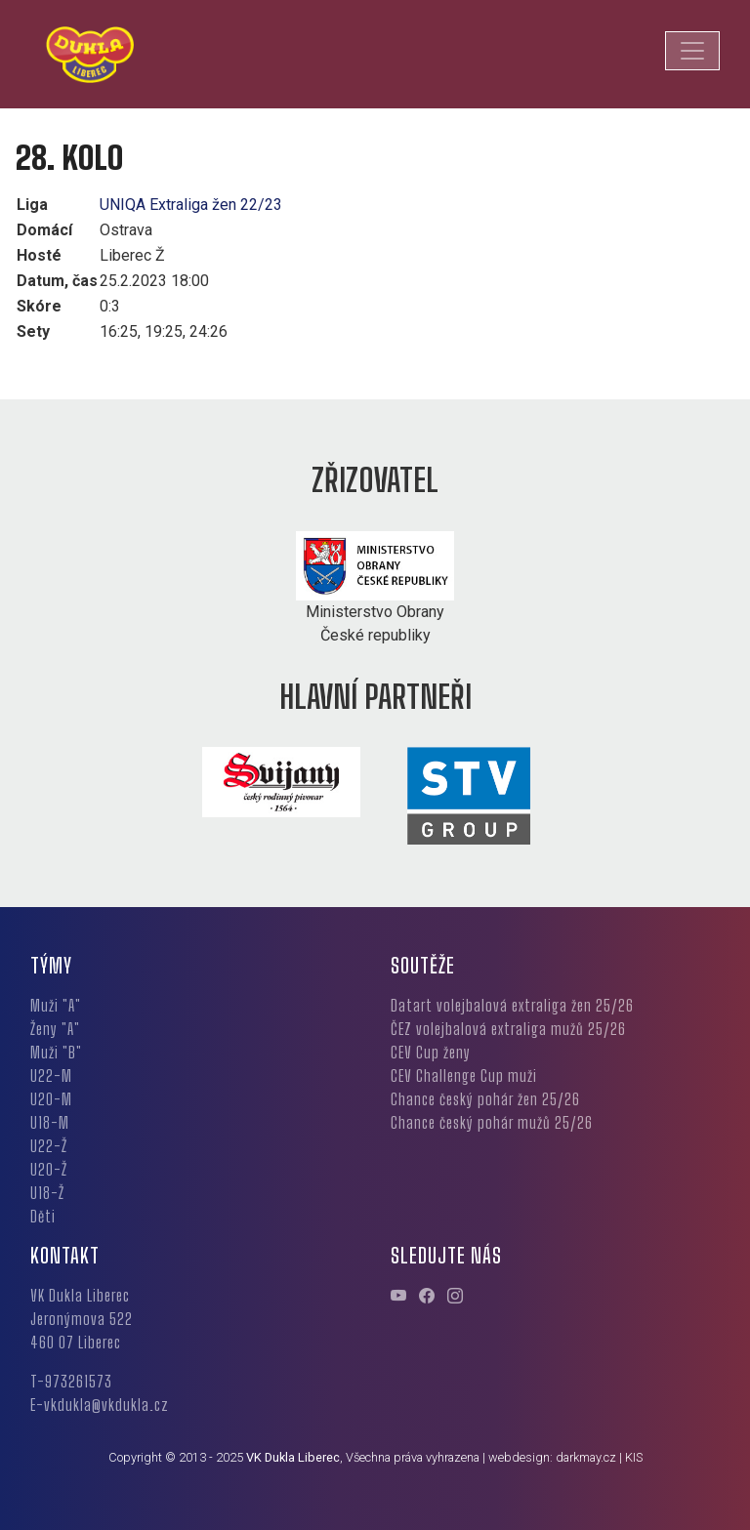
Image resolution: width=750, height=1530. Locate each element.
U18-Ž (47, 1192)
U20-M (51, 1099)
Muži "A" (55, 1005)
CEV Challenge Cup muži (464, 1075)
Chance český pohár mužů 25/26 (492, 1122)
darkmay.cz (586, 1457)
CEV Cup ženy (431, 1052)
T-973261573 (71, 1381)
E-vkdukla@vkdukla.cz (99, 1404)
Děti (43, 1216)
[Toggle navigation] (692, 50)
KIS (634, 1457)
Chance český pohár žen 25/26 (485, 1099)
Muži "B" (56, 1052)
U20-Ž (48, 1169)
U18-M (49, 1122)
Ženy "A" (55, 1028)
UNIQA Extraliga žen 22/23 (191, 204)
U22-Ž (48, 1146)
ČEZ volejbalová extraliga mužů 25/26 (508, 1028)
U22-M (51, 1075)
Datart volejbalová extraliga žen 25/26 (512, 1005)
